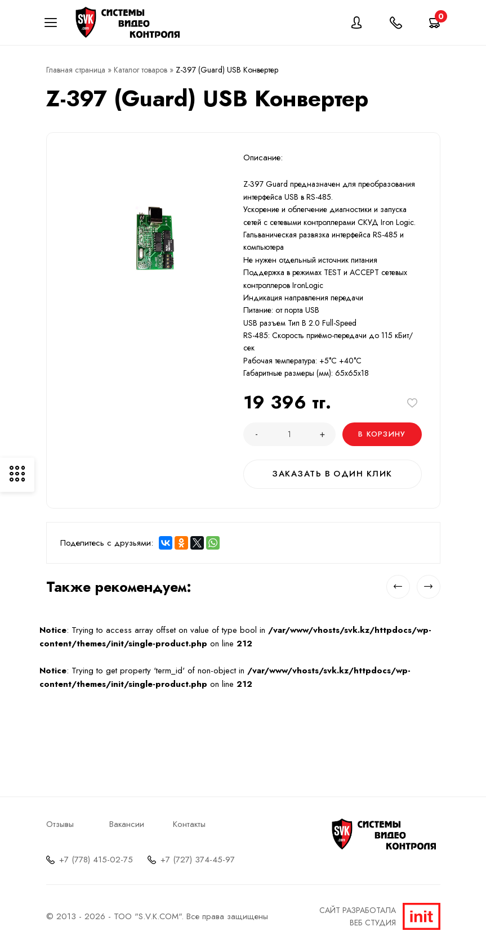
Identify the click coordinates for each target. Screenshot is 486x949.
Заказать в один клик (332, 473)
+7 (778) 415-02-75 (96, 858)
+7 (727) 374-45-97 (197, 858)
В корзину (383, 434)
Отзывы (60, 823)
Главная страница (75, 69)
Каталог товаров (140, 69)
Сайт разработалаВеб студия (379, 915)
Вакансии (126, 823)
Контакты (189, 823)
